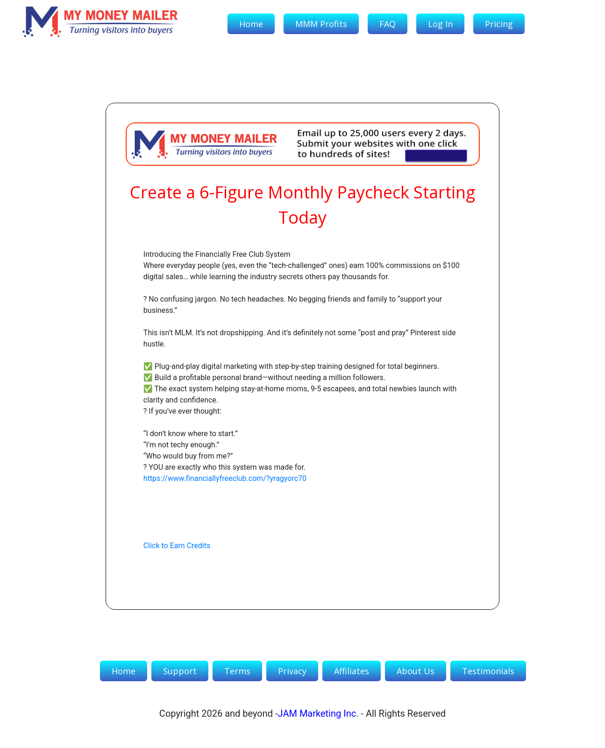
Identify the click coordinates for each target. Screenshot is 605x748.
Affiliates (351, 671)
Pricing (499, 23)
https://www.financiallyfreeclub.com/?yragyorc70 (224, 478)
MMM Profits (321, 23)
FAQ (387, 23)
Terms (237, 671)
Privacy (292, 671)
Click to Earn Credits (176, 545)
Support (180, 671)
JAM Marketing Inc (317, 713)
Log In (440, 23)
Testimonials (488, 671)
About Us (415, 671)
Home (251, 23)
